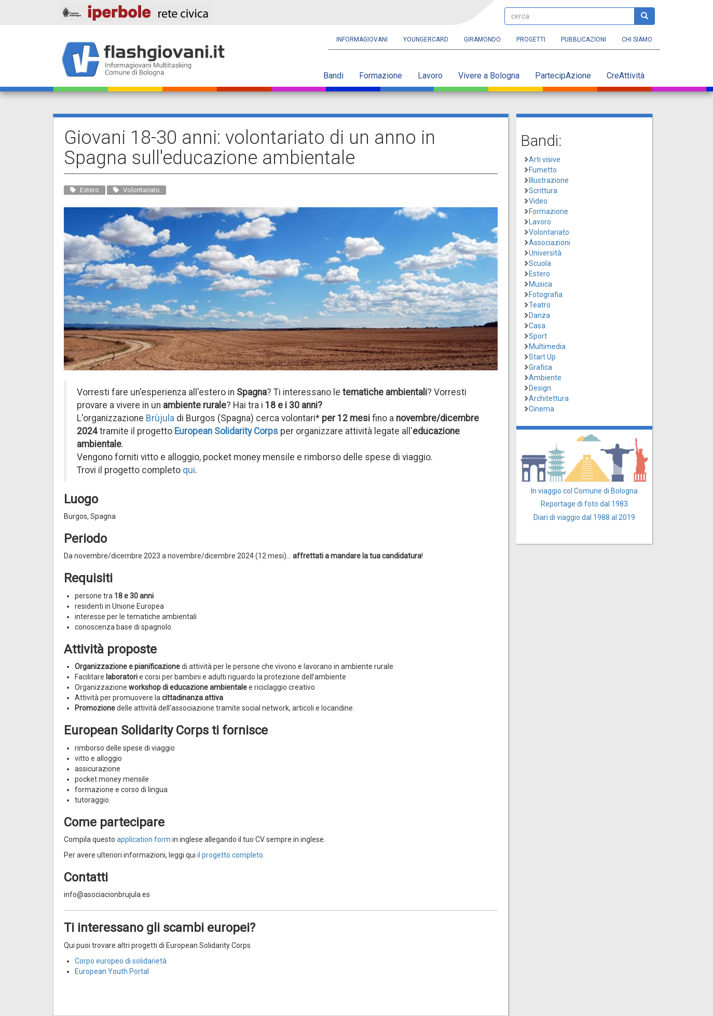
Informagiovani (362, 39)
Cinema (541, 409)
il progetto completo (230, 855)
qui (189, 470)
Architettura (549, 398)
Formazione (380, 76)
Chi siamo (637, 39)
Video (538, 201)
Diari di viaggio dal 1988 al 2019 (584, 517)
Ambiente (545, 377)
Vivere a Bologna (488, 76)
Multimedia (547, 346)
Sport (538, 336)
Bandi (333, 76)
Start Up (542, 357)
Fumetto (543, 170)
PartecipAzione (563, 76)
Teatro (540, 305)
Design (540, 388)
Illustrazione (549, 180)
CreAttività (626, 76)
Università (545, 253)
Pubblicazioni (583, 39)
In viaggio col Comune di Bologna (584, 491)
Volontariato (549, 232)
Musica (540, 284)
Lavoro (430, 76)
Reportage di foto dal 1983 (584, 504)
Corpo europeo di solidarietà (121, 961)
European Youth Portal (112, 971)
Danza (539, 315)
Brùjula (160, 418)
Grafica (540, 367)
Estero (539, 274)
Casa (537, 326)
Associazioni (549, 242)
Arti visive (544, 159)
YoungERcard (425, 39)
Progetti (530, 39)
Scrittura (543, 190)
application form (144, 839)
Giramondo (482, 39)
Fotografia (546, 294)
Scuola (540, 263)
